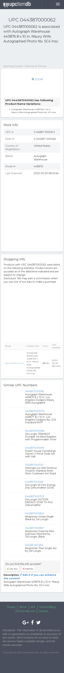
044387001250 (34, 545)
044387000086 (34, 430)
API (33, 607)
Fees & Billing (47, 607)
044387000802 (34, 513)
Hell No (28, 568)
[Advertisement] (30, 54)
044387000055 (34, 391)
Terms (22, 607)
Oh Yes (12, 568)
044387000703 (34, 496)
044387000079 (34, 411)
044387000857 (34, 528)
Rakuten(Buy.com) (14, 363)
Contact (43, 611)
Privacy (11, 607)
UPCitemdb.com (25, 611)
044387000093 (34, 447)
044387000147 (34, 464)
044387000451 (34, 481)
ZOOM (37, 79)
